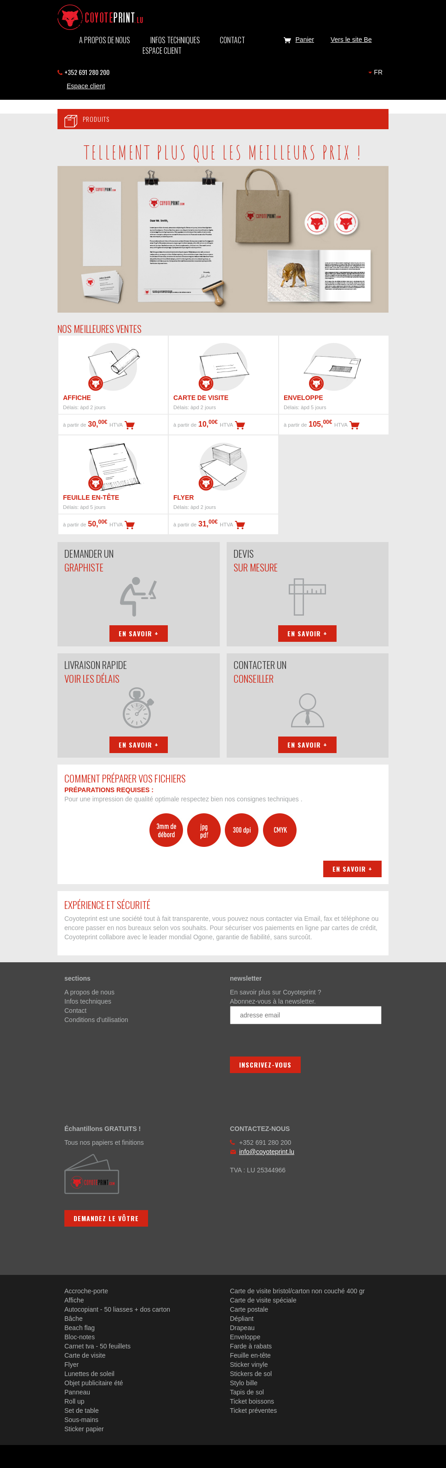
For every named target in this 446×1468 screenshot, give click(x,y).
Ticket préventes (253, 1410)
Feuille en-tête (250, 1355)
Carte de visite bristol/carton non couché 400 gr (297, 1291)
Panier (297, 39)
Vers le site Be (351, 39)
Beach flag (79, 1327)
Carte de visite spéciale (263, 1300)
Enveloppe (245, 1337)
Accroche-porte (86, 1291)
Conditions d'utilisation (96, 1019)
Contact (232, 40)
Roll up (74, 1401)
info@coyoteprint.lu (266, 1151)
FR (375, 72)
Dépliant (241, 1318)
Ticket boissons (252, 1401)
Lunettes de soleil (89, 1373)
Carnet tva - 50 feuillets (97, 1346)
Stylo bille (243, 1383)
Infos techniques (175, 40)
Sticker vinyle (249, 1364)
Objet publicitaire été (93, 1383)
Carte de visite (84, 1355)
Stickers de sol (251, 1373)
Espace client (162, 50)
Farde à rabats (251, 1346)
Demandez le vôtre (106, 1218)
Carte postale (249, 1309)
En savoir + (139, 633)
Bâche (73, 1318)
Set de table (81, 1410)
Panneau (77, 1392)
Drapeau (242, 1327)
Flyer (71, 1364)
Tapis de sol (247, 1392)
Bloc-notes (79, 1337)
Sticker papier (84, 1429)
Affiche (74, 1300)
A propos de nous (104, 40)
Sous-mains (81, 1419)
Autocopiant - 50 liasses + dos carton (117, 1309)
